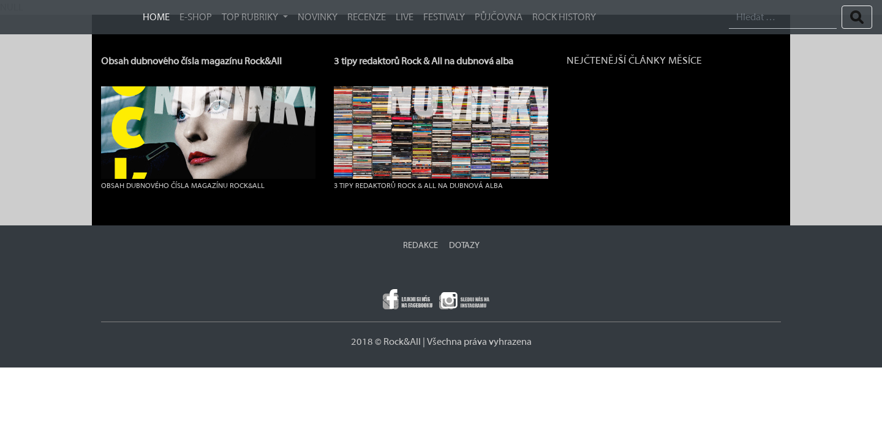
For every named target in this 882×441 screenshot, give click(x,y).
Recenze (366, 17)
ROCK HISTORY (564, 17)
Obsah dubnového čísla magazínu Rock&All (191, 61)
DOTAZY (464, 246)
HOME (156, 17)
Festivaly (444, 17)
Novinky (317, 17)
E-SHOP (195, 17)
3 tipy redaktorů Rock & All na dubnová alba (423, 61)
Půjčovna (498, 17)
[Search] (783, 17)
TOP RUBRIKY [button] (251, 17)
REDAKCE (420, 246)
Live (404, 17)
